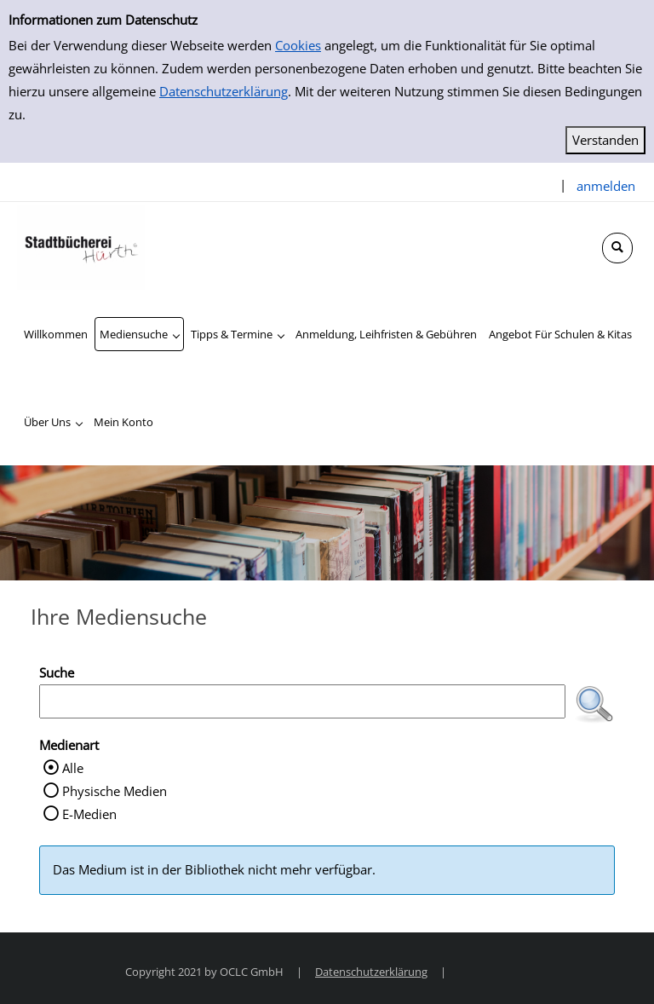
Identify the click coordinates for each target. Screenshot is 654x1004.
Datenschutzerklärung (223, 91)
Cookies (298, 45)
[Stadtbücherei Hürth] (81, 245)
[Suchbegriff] (302, 701)
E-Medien (89, 813)
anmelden (606, 185)
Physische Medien (114, 790)
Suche (56, 672)
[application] (139, 334)
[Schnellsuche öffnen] (617, 248)
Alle (72, 767)
